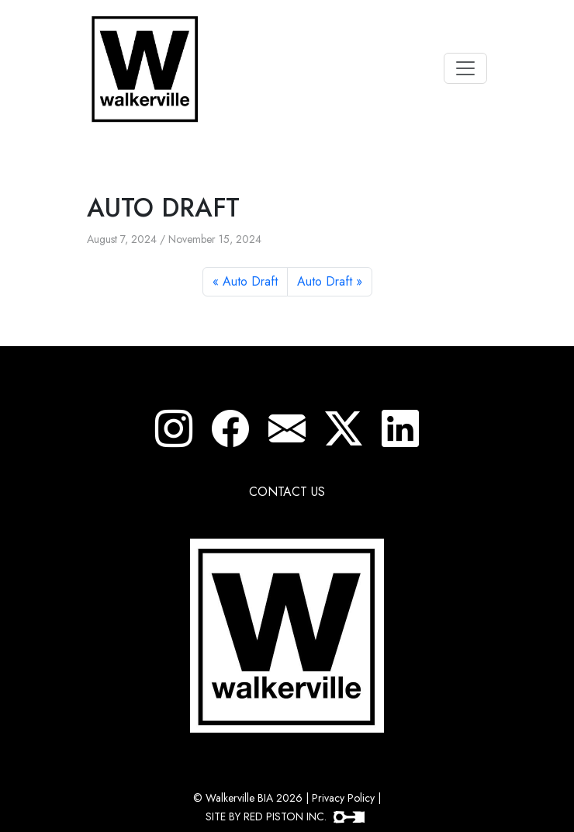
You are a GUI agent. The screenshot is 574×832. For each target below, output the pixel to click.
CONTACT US (287, 492)
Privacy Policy (343, 798)
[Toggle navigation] (465, 68)
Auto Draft (250, 281)
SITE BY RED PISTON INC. (285, 816)
